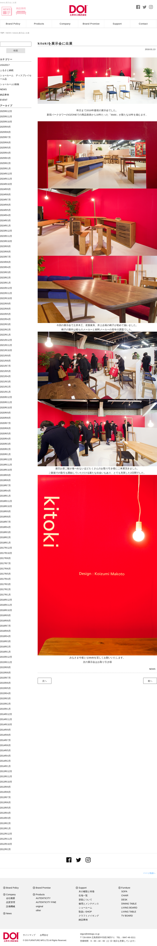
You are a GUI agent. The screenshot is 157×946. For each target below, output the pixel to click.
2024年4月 (5, 215)
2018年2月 (5, 537)
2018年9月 (5, 511)
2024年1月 (5, 225)
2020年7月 (5, 423)
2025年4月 (5, 152)
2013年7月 (5, 797)
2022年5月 (5, 314)
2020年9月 (5, 412)
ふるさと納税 (6, 70)
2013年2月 (5, 823)
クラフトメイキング (89, 915)
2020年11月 (6, 402)
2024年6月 (5, 204)
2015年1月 (5, 709)
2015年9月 (5, 667)
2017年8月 (5, 558)
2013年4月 (5, 813)
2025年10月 (6, 121)
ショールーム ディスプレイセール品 (15, 77)
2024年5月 (5, 210)
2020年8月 (5, 418)
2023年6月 (5, 262)
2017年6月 (5, 568)
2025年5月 (5, 147)
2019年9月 (5, 475)
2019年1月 (5, 495)
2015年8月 (5, 672)
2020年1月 (5, 454)
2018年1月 (5, 542)
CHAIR (124, 895)
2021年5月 (5, 371)
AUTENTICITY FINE (46, 902)
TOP (2, 33)
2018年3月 (5, 532)
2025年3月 (5, 158)
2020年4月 (5, 438)
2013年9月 (5, 787)
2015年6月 (5, 683)
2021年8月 (5, 360)
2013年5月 (5, 807)
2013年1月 (5, 828)
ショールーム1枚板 (9, 84)
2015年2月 (5, 703)
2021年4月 (5, 376)
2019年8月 (5, 480)
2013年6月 (5, 802)
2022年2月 (5, 329)
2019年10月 (6, 470)
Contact (143, 23)
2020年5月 (5, 433)
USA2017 (5, 65)
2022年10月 (6, 298)
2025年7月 (5, 137)
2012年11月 (6, 839)
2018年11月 (6, 501)
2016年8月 (5, 620)
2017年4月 (5, 579)
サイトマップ (29, 935)
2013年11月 (6, 776)
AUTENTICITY (43, 898)
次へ (44, 681)
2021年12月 (6, 340)
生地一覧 (83, 895)
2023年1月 (5, 282)
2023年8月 (5, 251)
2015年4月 (5, 693)
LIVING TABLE (128, 911)
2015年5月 (5, 688)
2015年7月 (5, 677)
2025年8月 (5, 132)
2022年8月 (5, 308)
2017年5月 (5, 573)
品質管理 (10, 902)
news (7, 11)
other (38, 910)
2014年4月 (5, 755)
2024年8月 (5, 194)
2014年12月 (6, 714)
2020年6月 (5, 428)
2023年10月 (6, 241)
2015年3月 (5, 698)
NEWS (152, 669)
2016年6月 (5, 631)
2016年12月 (6, 599)
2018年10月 (6, 506)
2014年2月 (5, 761)
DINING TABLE (129, 903)
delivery (21, 11)
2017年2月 (5, 589)
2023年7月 (5, 256)
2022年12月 (6, 288)
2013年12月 (6, 771)
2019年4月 (5, 490)
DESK (124, 899)
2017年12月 (6, 547)
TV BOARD (127, 915)
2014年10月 (6, 724)
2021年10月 (6, 350)
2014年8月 (5, 735)
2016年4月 (5, 636)
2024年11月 (6, 178)
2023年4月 (5, 267)
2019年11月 (6, 464)
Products (39, 23)
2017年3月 (5, 584)
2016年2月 (5, 646)
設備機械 (10, 906)
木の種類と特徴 (86, 891)
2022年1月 (5, 334)
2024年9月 (5, 189)
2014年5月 (5, 750)
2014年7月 (5, 740)
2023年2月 (5, 277)
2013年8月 (5, 792)
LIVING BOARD (129, 907)
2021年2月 (5, 386)
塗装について (85, 899)
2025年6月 (5, 142)
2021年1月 (5, 392)
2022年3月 (5, 324)
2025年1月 (5, 168)
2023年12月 (6, 230)
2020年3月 (5, 444)
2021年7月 (5, 366)
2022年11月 (6, 293)
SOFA (124, 891)
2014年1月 (5, 766)
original (39, 906)
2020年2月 (5, 449)
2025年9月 (5, 126)
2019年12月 (6, 459)
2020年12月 (6, 397)
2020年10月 (6, 407)
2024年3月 (5, 220)
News (7, 913)
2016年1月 (5, 651)
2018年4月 (5, 527)
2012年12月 (6, 833)
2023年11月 (6, 236)
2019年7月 (5, 485)
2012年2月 (5, 849)
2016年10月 (6, 610)
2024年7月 (5, 199)
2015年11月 (6, 662)
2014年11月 (6, 719)
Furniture (124, 887)
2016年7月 (5, 625)
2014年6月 (5, 745)
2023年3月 (5, 272)
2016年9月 (5, 615)
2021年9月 (5, 355)
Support (117, 23)
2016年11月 (6, 605)
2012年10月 (6, 844)
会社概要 (10, 898)
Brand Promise (91, 23)
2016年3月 (5, 641)
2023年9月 (5, 246)
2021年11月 (6, 345)
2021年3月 (5, 381)
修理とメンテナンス (89, 903)
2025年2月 (5, 163)
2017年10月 (6, 553)
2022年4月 (5, 319)
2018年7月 (5, 521)
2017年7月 (5, 563)
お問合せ (44, 935)
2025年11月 (6, 116)
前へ (150, 681)
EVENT (4, 100)
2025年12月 (6, 111)
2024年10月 (6, 184)
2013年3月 (5, 818)
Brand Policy (13, 23)
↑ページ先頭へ (149, 873)
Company (65, 23)
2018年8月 (5, 516)
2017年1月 (5, 594)
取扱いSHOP (85, 911)
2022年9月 (5, 303)
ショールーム (85, 907)
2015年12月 (6, 657)
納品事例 (4, 94)
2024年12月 (6, 173)
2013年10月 (6, 781)
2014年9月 (5, 729)
